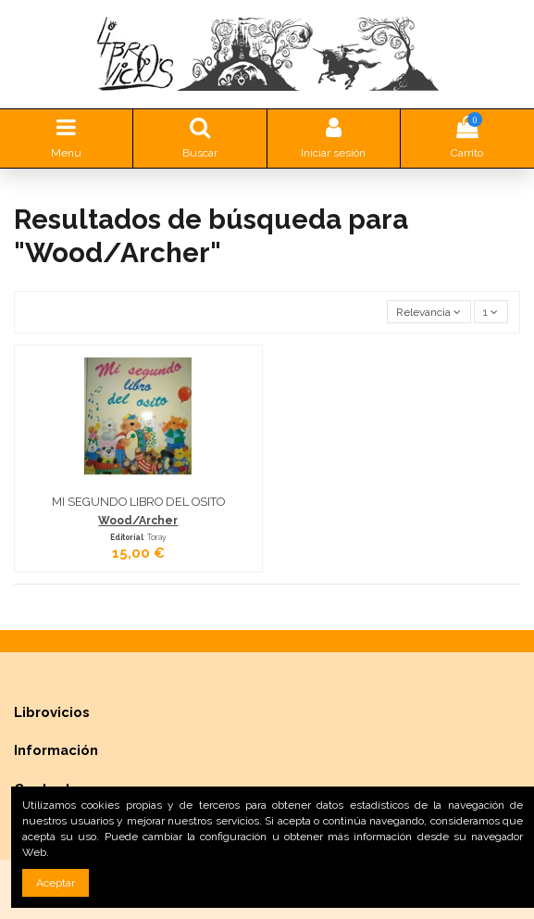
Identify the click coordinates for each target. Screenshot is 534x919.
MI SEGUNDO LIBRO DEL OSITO (138, 502)
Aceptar (55, 882)
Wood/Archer (138, 520)
